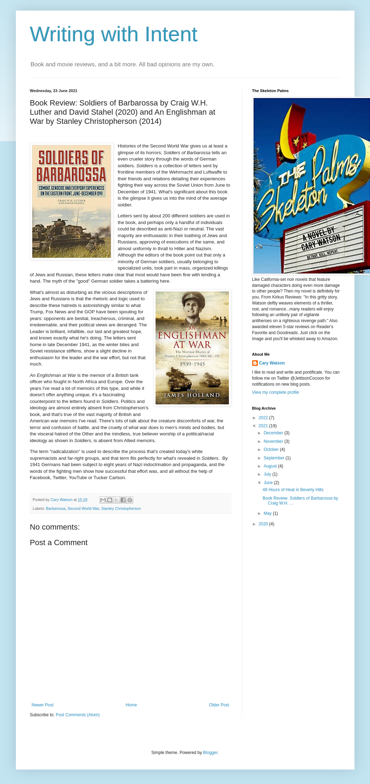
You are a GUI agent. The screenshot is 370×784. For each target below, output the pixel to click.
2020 (264, 523)
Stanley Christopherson (121, 508)
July (267, 474)
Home (131, 704)
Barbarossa (55, 508)
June (268, 482)
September (274, 458)
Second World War (83, 508)
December (273, 432)
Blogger (210, 752)
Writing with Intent (114, 34)
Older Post (219, 704)
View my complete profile (275, 392)
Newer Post (43, 704)
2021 (264, 425)
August (270, 466)
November (273, 441)
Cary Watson (272, 363)
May (268, 513)
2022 (264, 417)
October (271, 449)
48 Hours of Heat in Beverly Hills (292, 489)
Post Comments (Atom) (78, 714)
